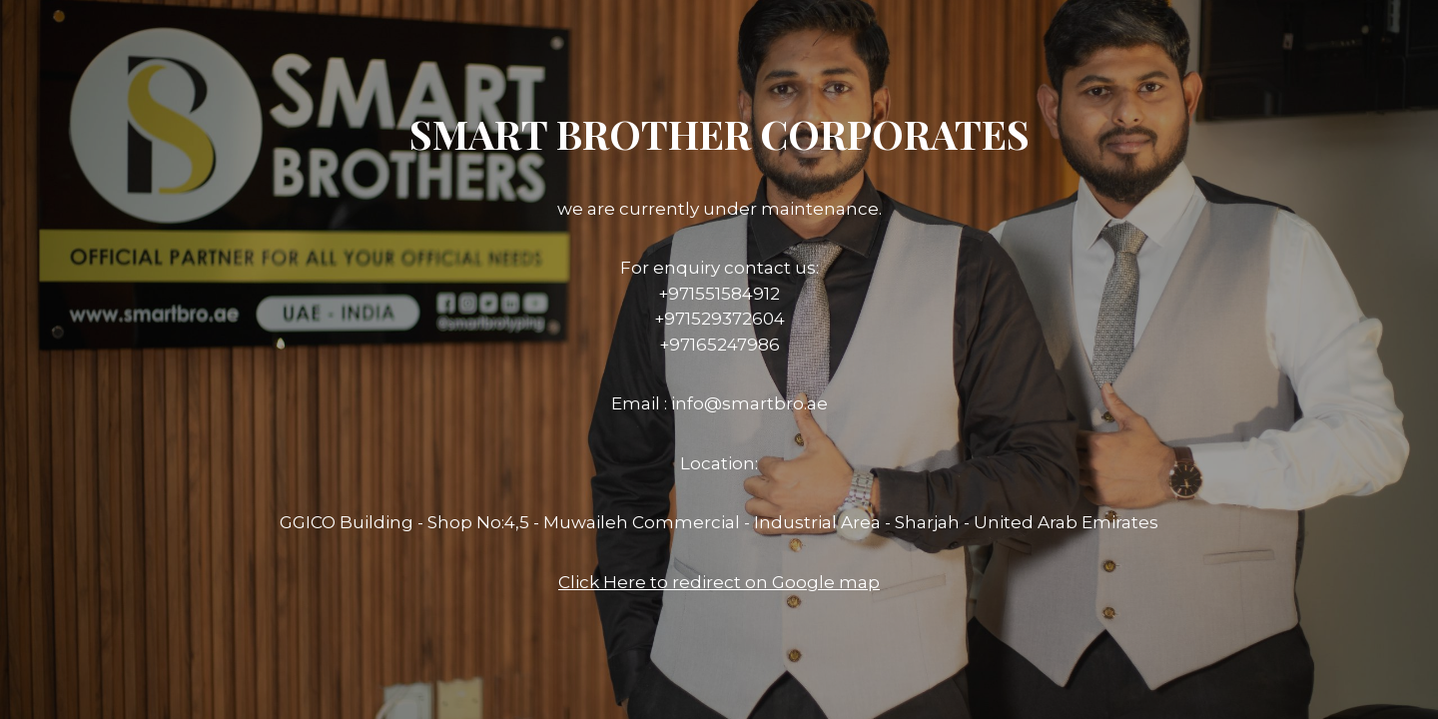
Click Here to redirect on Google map (719, 582)
